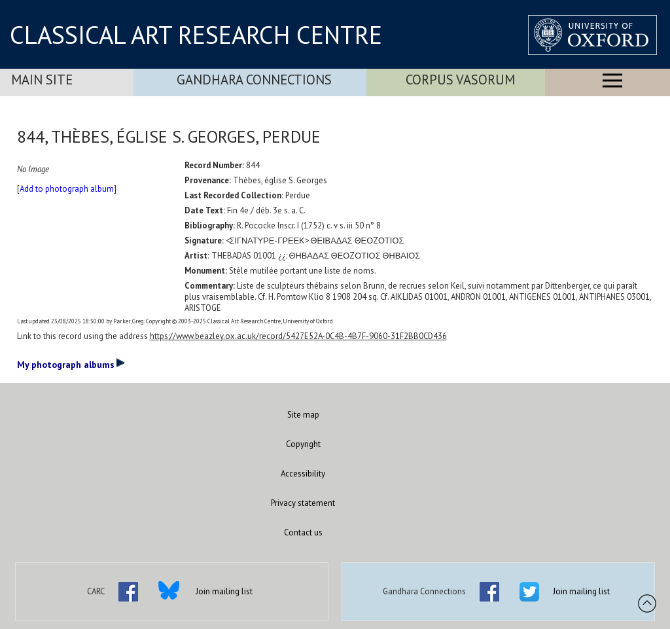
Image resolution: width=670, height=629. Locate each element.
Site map (303, 414)
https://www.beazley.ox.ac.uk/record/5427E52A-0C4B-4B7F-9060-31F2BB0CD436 (298, 336)
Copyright (303, 444)
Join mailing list (224, 591)
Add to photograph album (67, 188)
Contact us (303, 532)
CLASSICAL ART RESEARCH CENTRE (196, 34)
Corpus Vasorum (460, 79)
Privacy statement (303, 503)
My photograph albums (71, 363)
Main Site (42, 79)
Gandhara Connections (254, 79)
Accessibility (303, 473)
